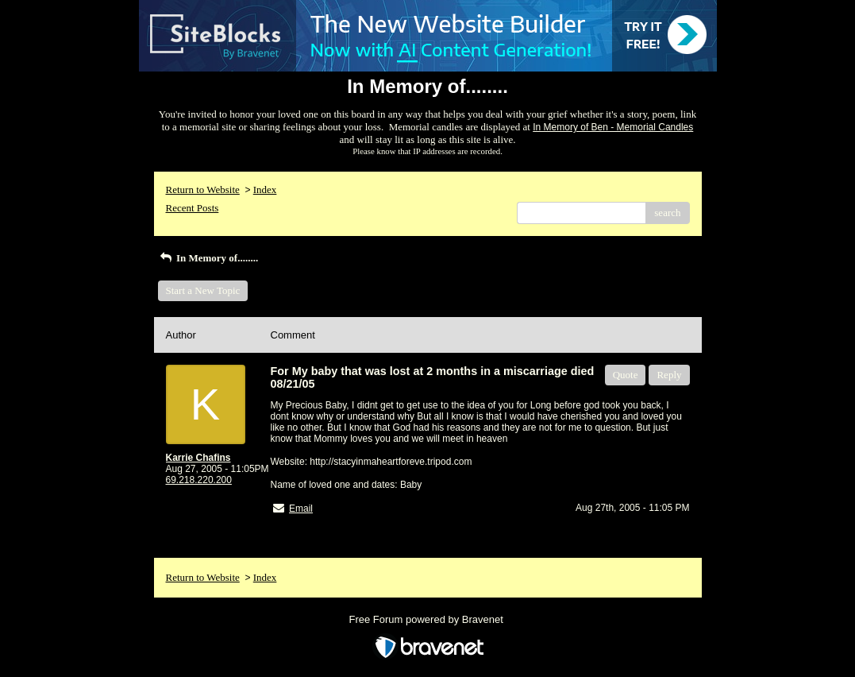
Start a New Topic (203, 290)
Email (301, 508)
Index (265, 189)
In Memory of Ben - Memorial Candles (613, 127)
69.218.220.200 (199, 480)
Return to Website (203, 189)
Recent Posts (192, 208)
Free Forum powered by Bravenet (427, 619)
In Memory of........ (208, 258)
